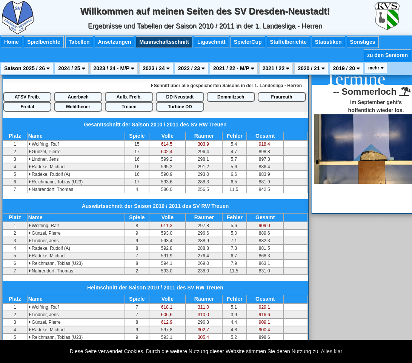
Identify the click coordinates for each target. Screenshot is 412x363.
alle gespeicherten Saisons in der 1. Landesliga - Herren (226, 85)
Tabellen (79, 42)
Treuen (128, 106)
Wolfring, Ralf (43, 144)
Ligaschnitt (211, 42)
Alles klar (332, 351)
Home (11, 42)
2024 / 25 (71, 68)
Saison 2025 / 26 (27, 68)
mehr (376, 68)
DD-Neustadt (180, 97)
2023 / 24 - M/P (114, 68)
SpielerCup (248, 42)
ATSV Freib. (27, 97)
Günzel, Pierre (44, 151)
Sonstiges (362, 42)
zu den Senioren (387, 55)
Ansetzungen (114, 42)
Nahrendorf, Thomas (50, 189)
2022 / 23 (191, 68)
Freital (27, 106)
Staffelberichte (288, 42)
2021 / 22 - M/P (233, 68)
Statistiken (328, 42)
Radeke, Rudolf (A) (49, 174)
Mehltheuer (78, 106)
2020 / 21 (311, 68)
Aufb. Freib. (129, 97)
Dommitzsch (230, 97)
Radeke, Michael (47, 166)
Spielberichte (43, 42)
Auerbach (78, 97)
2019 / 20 (346, 68)
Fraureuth (281, 97)
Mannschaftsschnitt (164, 42)
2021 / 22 (276, 68)
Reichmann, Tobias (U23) (55, 182)
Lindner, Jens (43, 159)
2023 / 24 (156, 68)
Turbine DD (180, 106)
